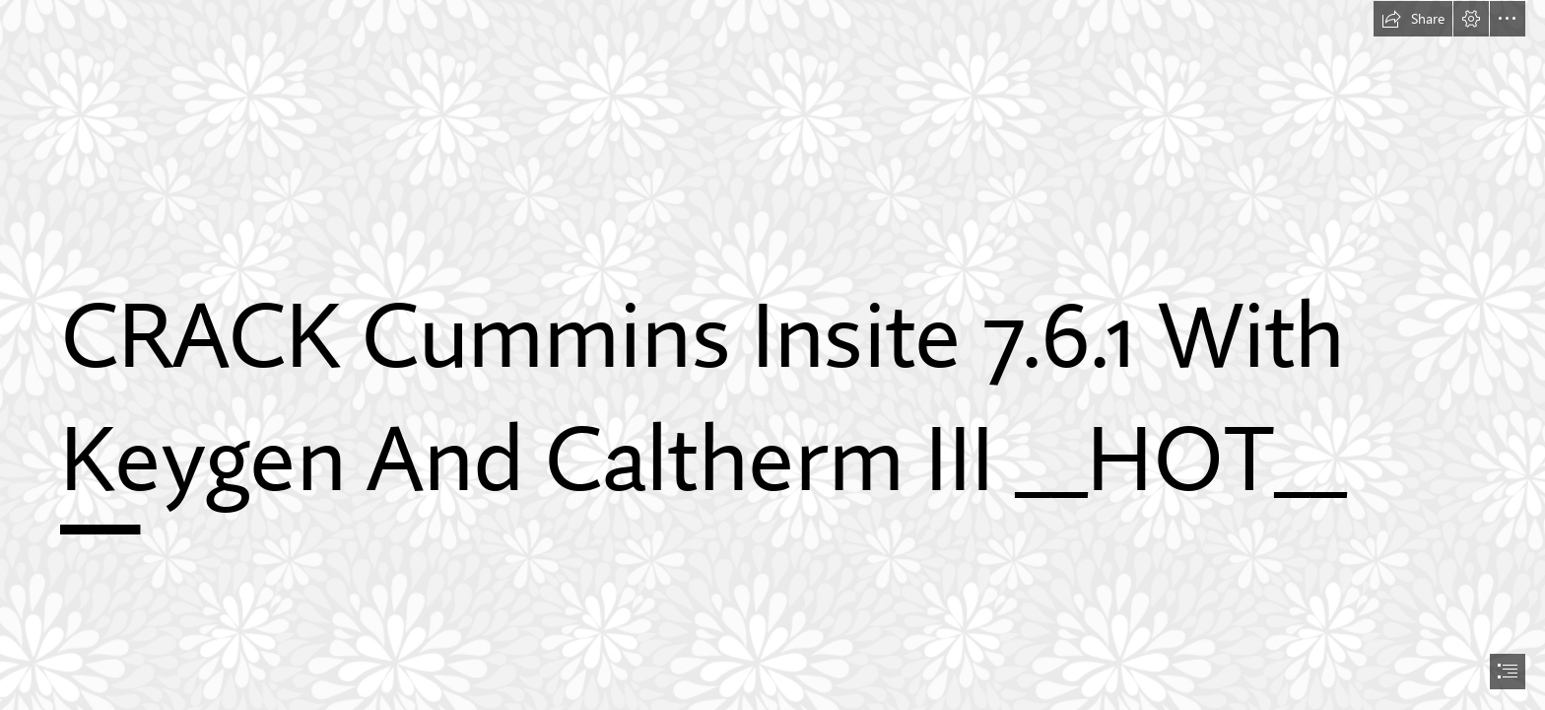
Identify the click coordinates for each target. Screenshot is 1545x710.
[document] (772, 355)
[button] (1413, 18)
